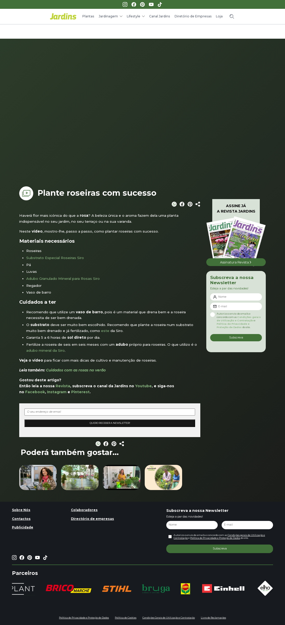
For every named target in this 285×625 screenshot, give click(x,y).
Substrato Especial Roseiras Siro (55, 258)
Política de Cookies (125, 617)
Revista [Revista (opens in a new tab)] (63, 386)
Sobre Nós (21, 510)
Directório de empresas (92, 519)
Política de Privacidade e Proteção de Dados (233, 325)
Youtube (143, 386)
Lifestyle (133, 16)
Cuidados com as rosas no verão (75, 370)
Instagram (57, 392)
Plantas (88, 16)
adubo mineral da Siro (45, 350)
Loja (219, 16)
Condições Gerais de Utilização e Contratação (168, 617)
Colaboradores (84, 510)
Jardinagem (108, 16)
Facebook (35, 392)
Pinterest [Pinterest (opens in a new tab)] (80, 392)
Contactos (21, 519)
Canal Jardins (159, 16)
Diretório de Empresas (193, 16)
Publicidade (22, 527)
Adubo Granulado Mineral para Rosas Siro (63, 278)
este (105, 331)
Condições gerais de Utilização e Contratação (239, 319)
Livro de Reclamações (213, 617)
